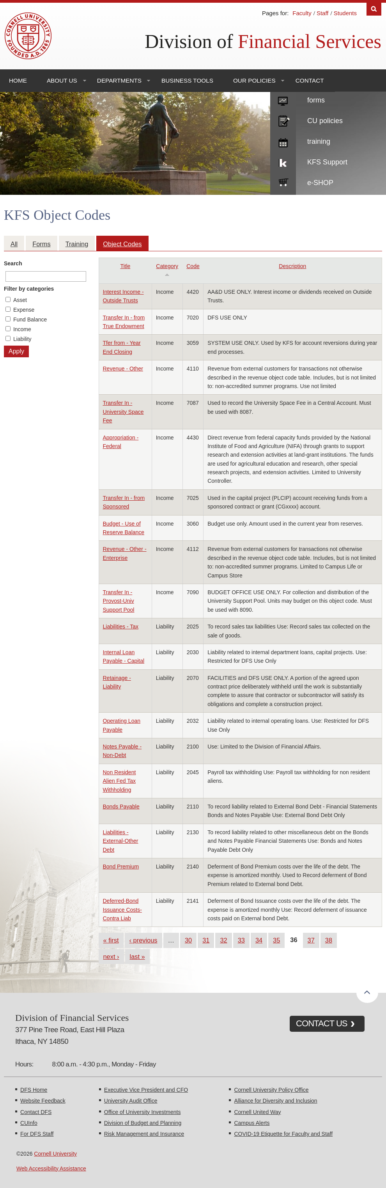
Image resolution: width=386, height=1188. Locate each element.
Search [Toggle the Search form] (374, 9)
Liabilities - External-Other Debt (120, 841)
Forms (41, 243)
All (14, 243)
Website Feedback (43, 1101)
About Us (62, 80)
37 (311, 940)
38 (328, 940)
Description (292, 266)
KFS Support (327, 162)
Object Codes (122, 243)
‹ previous (143, 940)
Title (125, 266)
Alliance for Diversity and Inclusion (275, 1101)
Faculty (301, 13)
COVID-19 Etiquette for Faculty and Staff (283, 1134)
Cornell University (55, 1154)
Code (192, 266)
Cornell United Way (257, 1112)
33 (241, 940)
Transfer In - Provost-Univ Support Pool (119, 601)
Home (18, 80)
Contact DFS (35, 1112)
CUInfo (28, 1123)
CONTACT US (321, 1023)
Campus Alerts (251, 1123)
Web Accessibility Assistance (51, 1168)
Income (22, 329)
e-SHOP (320, 183)
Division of (263, 41)
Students (345, 13)
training (318, 141)
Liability (22, 339)
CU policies (325, 121)
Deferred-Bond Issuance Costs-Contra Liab (122, 909)
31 (205, 940)
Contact (310, 80)
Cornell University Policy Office (271, 1090)
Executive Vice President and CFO (146, 1090)
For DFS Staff (36, 1134)
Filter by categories (29, 289)
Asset (20, 300)
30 (188, 940)
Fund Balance (30, 319)
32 (223, 940)
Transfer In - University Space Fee (123, 412)
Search (13, 263)
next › (111, 956)
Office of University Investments (142, 1112)
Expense (23, 310)
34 (258, 940)
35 (276, 940)
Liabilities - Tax (121, 626)
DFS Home (33, 1090)
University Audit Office (131, 1101)
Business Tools (187, 80)
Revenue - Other (123, 368)
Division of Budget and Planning (142, 1123)
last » (137, 956)
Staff (323, 13)
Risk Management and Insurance (144, 1134)
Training (77, 243)
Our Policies (254, 80)
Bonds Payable (121, 806)
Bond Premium (121, 866)
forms (316, 100)
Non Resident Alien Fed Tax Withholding (119, 781)
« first (111, 940)
